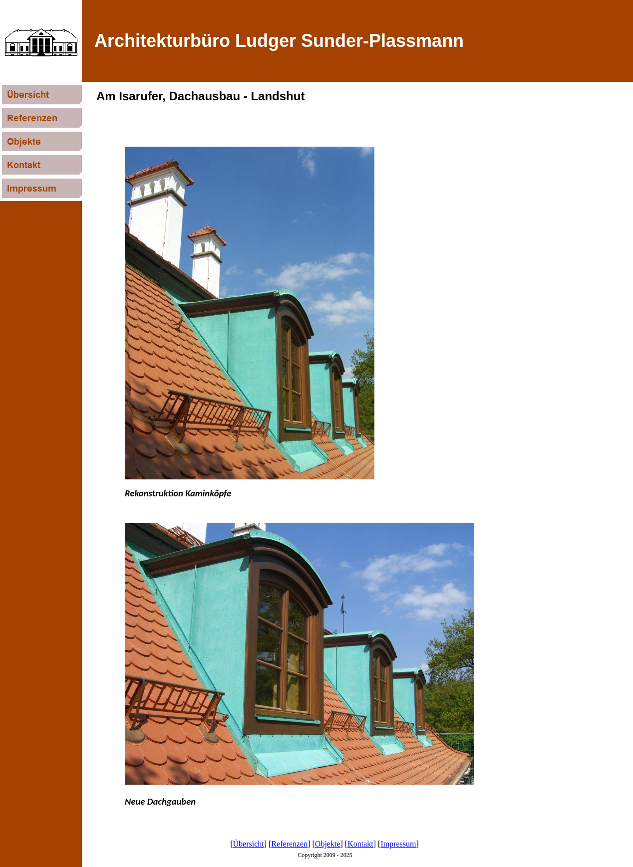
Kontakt (360, 844)
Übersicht (248, 844)
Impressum (398, 844)
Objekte (327, 844)
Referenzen (289, 844)
